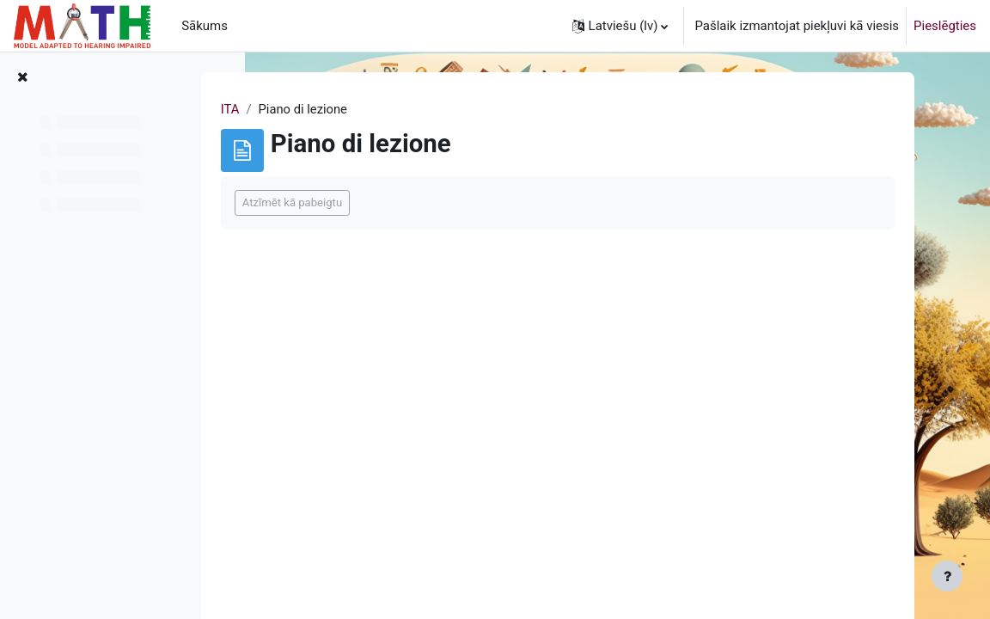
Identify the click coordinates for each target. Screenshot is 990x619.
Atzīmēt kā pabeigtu (350, 202)
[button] (620, 26)
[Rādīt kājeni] (947, 576)
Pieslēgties (945, 26)
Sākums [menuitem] (204, 26)
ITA (287, 109)
